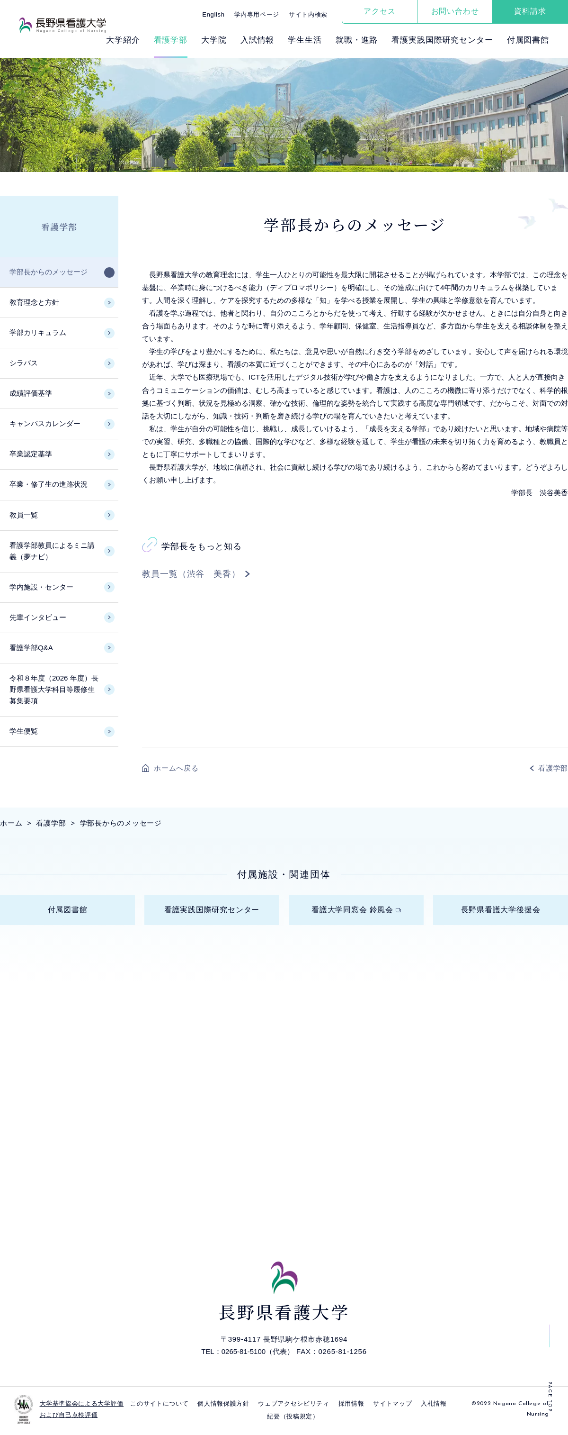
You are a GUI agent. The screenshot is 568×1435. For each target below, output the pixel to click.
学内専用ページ (257, 14)
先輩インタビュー (37, 617)
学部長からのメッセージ (48, 272)
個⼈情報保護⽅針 (223, 1406)
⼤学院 (214, 40)
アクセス (379, 11)
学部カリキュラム (37, 332)
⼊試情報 (257, 40)
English (213, 14)
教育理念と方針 (34, 302)
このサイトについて (159, 1406)
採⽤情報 (351, 1406)
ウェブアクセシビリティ (293, 1406)
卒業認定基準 (30, 454)
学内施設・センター (41, 587)
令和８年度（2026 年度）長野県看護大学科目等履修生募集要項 (53, 689)
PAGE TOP (549, 1396)
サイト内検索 (308, 14)
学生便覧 (23, 731)
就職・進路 (357, 40)
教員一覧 (23, 515)
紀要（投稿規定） (293, 1419)
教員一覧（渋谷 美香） (191, 574)
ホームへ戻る (176, 768)
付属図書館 (528, 40)
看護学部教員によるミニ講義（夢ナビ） (52, 551)
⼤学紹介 (123, 40)
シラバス (23, 363)
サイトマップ (392, 1406)
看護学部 (170, 40)
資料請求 (530, 11)
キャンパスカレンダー (44, 423)
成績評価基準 (30, 393)
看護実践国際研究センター (442, 40)
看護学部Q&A (31, 648)
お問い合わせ (455, 11)
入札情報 (434, 1406)
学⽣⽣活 (304, 40)
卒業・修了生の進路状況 (48, 484)
